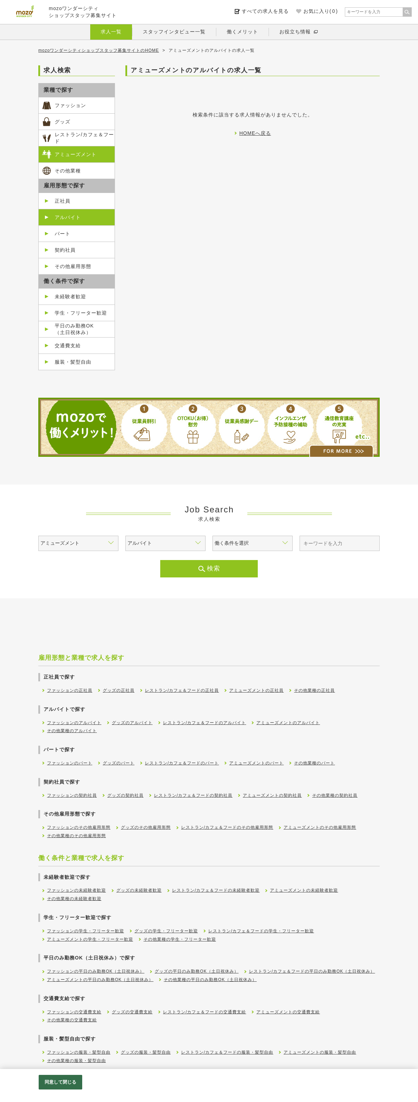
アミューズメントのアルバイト (288, 722)
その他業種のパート (314, 763)
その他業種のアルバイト (72, 730)
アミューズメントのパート (256, 763)
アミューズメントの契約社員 (272, 795)
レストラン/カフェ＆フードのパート (182, 763)
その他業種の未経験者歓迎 (74, 898)
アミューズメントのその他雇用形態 (320, 827)
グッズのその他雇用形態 (146, 827)
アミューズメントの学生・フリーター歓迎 (90, 939)
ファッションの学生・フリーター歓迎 (85, 931)
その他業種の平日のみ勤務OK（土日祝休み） (210, 979)
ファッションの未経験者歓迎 (76, 890)
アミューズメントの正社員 (256, 690)
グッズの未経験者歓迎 (139, 890)
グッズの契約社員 (125, 795)
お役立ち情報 (295, 31)
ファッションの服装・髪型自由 (78, 1052)
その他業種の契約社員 (334, 795)
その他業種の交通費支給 (72, 1020)
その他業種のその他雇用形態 (76, 835)
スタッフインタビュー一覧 (174, 31)
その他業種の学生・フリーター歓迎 (180, 939)
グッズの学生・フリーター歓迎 (166, 931)
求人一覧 (111, 31)
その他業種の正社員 (314, 690)
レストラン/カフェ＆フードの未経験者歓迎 (216, 890)
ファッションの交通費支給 (74, 1012)
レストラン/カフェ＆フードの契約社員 (193, 795)
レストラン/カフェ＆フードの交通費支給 (204, 1012)
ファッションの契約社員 (72, 795)
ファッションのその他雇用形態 (78, 827)
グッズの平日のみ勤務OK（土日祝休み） (196, 971)
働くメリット (242, 31)
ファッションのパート (69, 763)
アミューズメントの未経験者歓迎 (304, 890)
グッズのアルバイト (132, 722)
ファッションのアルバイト (74, 722)
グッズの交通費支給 (132, 1012)
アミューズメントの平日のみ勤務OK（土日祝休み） (100, 979)
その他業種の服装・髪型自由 (76, 1060)
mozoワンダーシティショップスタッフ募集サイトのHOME (98, 50)
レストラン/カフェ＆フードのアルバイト (204, 722)
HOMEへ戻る (255, 133)
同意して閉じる (61, 1082)
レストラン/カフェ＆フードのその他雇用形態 (227, 827)
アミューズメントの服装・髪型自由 (320, 1052)
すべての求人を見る (265, 11)
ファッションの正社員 (69, 690)
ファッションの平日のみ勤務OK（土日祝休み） (95, 971)
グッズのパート (118, 763)
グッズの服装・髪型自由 (146, 1052)
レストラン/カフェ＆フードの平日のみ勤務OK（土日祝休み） (312, 971)
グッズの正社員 (118, 690)
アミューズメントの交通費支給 (288, 1012)
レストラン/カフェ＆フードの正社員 (182, 690)
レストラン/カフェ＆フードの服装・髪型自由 (227, 1052)
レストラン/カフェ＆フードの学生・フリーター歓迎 (261, 931)
